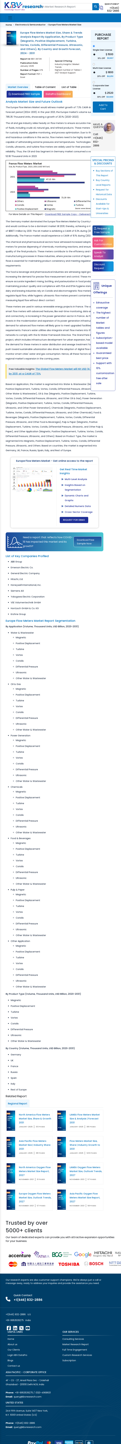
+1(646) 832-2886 (113, 9)
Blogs (10, 1360)
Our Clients (14, 1350)
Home (9, 24)
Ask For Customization (103, 242)
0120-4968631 (43, 1392)
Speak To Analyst (100, 254)
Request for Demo (74, 519)
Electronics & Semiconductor (30, 24)
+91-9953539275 (15, 1320)
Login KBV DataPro (17, 1355)
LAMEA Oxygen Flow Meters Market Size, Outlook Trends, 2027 (86, 1171)
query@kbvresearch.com (27, 1396)
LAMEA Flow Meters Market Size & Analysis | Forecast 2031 (85, 1118)
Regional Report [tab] (17, 1103)
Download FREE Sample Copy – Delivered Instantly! (72, 214)
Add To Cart (103, 107)
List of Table (69, 87)
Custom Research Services (77, 1355)
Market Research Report (75, 1344)
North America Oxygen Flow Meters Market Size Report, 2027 (35, 1171)
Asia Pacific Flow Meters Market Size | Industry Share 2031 (34, 1144)
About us (12, 1344)
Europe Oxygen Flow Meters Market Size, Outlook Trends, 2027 (35, 1197)
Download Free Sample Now (85, 541)
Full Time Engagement (74, 1350)
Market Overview (18, 87)
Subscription (69, 1360)
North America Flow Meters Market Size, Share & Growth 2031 (35, 1118)
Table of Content (45, 87)
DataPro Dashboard (58, 94)
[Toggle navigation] (10, 18)
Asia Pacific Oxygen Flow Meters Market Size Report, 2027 (85, 1197)
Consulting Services (73, 1339)
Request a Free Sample (102, 230)
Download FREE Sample (24, 94)
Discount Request (99, 266)
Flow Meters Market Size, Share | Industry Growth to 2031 (85, 1144)
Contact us (14, 1366)
